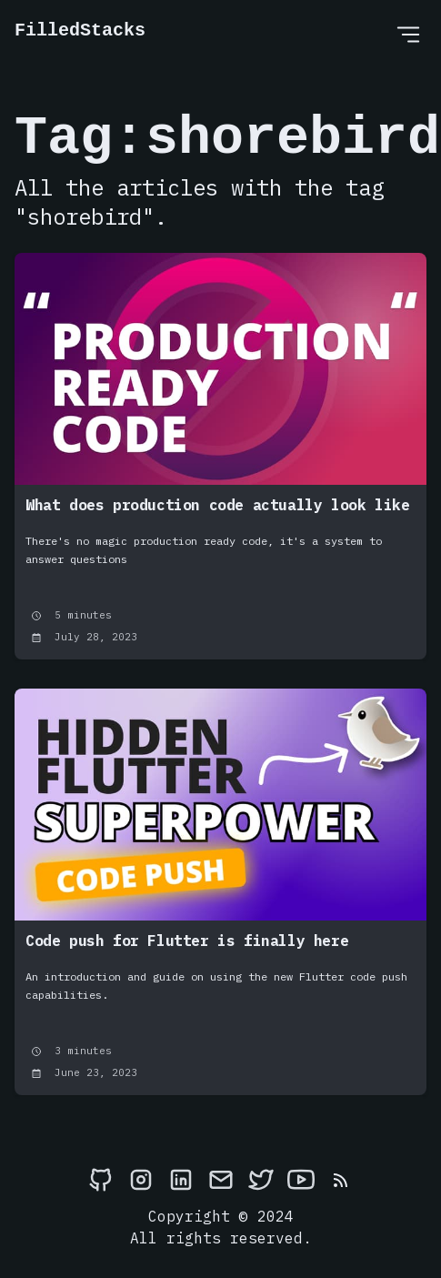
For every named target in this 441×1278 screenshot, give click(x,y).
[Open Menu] (408, 34)
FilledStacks (80, 30)
